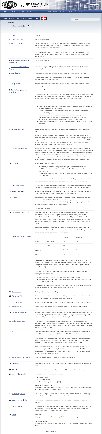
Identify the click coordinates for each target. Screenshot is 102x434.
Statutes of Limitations (19, 312)
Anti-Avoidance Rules (19, 374)
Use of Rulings (17, 406)
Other (14, 415)
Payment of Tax (17, 306)
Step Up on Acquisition (19, 400)
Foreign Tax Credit (18, 191)
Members (15, 11)
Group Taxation (16, 84)
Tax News (69, 11)
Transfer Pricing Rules (19, 148)
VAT (13, 332)
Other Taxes (16, 370)
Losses (14, 198)
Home (6, 11)
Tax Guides (47, 11)
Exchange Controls (18, 321)
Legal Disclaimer (51, 431)
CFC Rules (15, 163)
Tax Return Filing (17, 296)
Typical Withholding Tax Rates (22, 236)
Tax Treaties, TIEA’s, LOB (20, 212)
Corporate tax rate (17, 39)
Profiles (24, 11)
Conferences (58, 11)
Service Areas (35, 11)
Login (78, 11)
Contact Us (94, 5)
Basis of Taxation (16, 43)
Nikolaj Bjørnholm (18, 26)
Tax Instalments (17, 302)
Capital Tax (15, 363)
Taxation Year (16, 292)
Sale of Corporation (18, 394)
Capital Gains (15, 73)
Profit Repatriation (18, 185)
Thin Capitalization (17, 129)
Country (13, 35)
